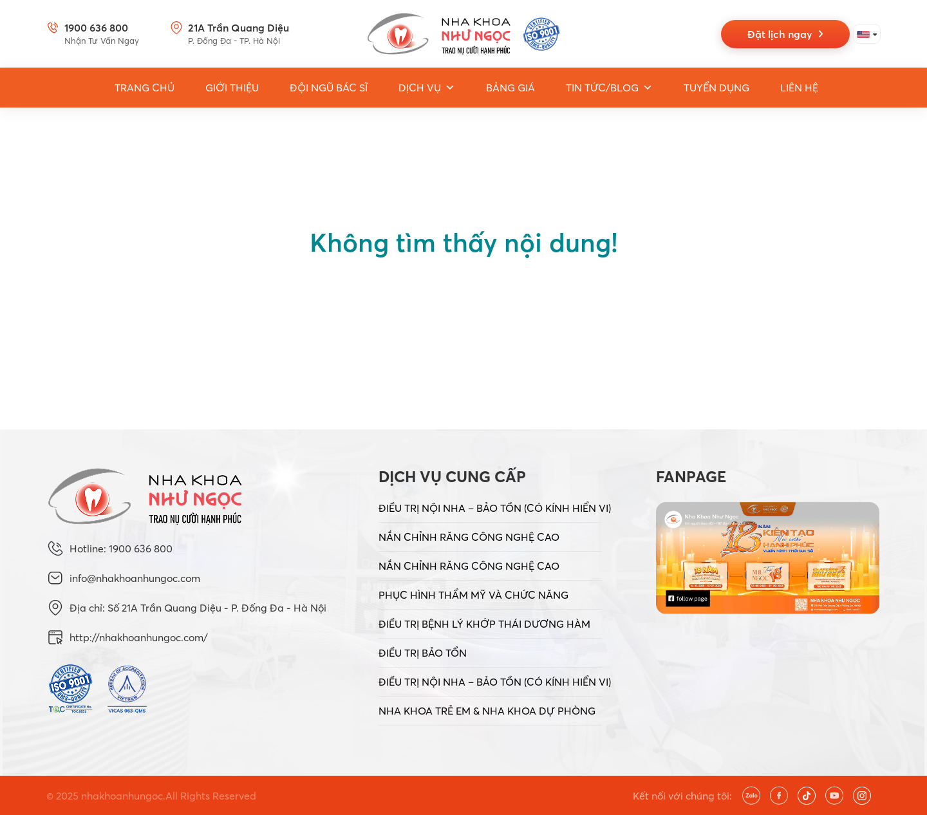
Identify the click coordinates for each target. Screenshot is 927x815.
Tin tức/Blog (609, 87)
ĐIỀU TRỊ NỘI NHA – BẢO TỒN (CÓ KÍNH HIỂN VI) (495, 507)
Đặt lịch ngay (785, 34)
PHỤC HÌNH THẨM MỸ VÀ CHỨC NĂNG (473, 594)
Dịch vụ (426, 87)
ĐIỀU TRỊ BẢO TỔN (423, 652)
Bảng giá (510, 87)
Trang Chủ (144, 87)
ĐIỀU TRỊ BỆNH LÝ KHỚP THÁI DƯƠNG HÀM (484, 623)
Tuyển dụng (716, 87)
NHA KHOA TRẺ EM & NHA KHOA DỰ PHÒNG (487, 710)
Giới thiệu (232, 87)
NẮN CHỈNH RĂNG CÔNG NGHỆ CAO (469, 536)
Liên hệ (799, 87)
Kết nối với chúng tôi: (682, 795)
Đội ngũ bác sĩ (329, 87)
